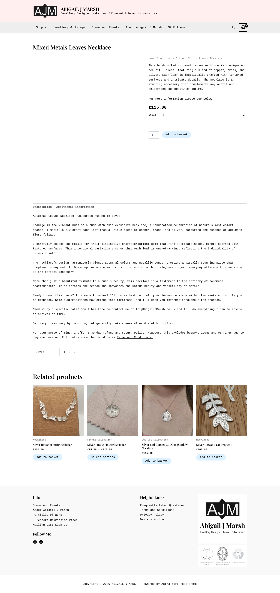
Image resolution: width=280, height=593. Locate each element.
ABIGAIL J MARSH (80, 9)
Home (152, 58)
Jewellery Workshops (68, 27)
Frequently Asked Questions (162, 505)
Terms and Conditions (134, 337)
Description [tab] (42, 207)
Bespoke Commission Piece (57, 520)
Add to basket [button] (47, 457)
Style (152, 115)
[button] (44, 27)
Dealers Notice (152, 519)
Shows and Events (104, 27)
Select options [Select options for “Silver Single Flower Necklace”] (103, 457)
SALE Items (173, 27)
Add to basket (176, 134)
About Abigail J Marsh (141, 27)
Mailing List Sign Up (50, 525)
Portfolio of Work (47, 515)
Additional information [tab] (75, 207)
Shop (41, 27)
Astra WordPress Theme (179, 584)
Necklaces (167, 58)
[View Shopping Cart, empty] (243, 27)
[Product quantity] (154, 135)
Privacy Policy (152, 515)
